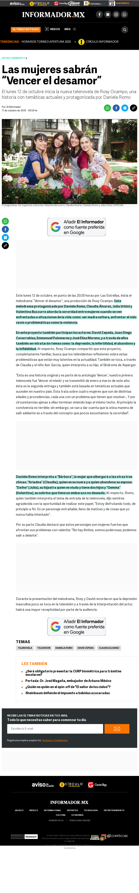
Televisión (43, 648)
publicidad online (80, 821)
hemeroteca (56, 821)
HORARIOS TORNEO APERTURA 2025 (46, 42)
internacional (52, 811)
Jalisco (19, 811)
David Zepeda (86, 648)
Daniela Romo (64, 648)
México (33, 811)
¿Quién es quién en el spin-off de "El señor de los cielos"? (67, 687)
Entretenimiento (14, 58)
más (70, 29)
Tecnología (91, 811)
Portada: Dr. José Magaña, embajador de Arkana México (68, 681)
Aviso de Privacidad (54, 846)
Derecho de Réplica (74, 846)
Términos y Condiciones (55, 740)
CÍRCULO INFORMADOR (102, 42)
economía (77, 815)
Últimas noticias (26, 29)
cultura (61, 815)
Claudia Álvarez (109, 648)
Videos (52, 29)
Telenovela (25, 648)
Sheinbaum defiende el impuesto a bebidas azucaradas (67, 693)
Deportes (72, 811)
